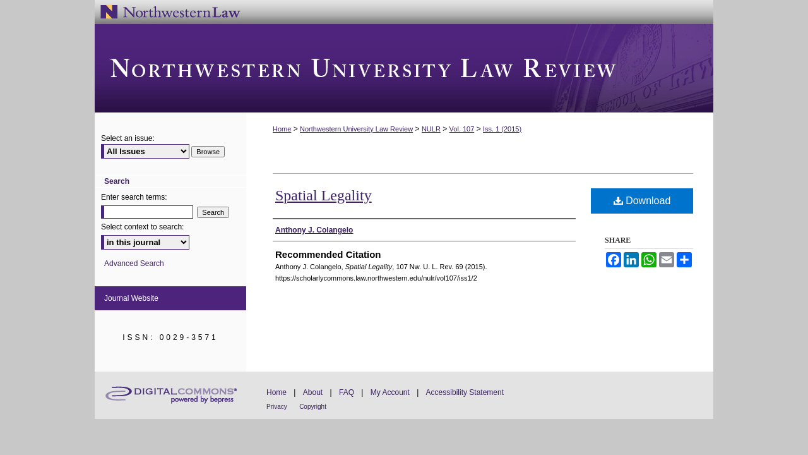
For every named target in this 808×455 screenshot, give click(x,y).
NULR (431, 129)
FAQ (346, 392)
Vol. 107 (462, 129)
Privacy (276, 406)
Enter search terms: (134, 197)
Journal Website (131, 298)
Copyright (312, 406)
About (313, 392)
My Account (390, 392)
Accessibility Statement (465, 392)
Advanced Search (134, 263)
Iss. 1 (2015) (502, 129)
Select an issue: (128, 138)
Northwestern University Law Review (404, 68)
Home (282, 129)
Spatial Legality (323, 195)
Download (642, 200)
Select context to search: (142, 226)
